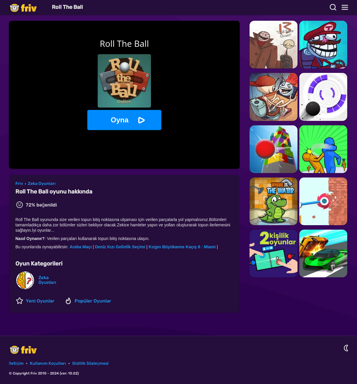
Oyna (119, 120)
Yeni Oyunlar (40, 301)
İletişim (16, 363)
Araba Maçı (81, 246)
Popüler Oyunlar (93, 301)
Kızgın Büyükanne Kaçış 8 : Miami (182, 246)
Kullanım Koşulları (48, 363)
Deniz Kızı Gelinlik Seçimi (120, 246)
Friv (28, 7)
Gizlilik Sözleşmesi (90, 363)
